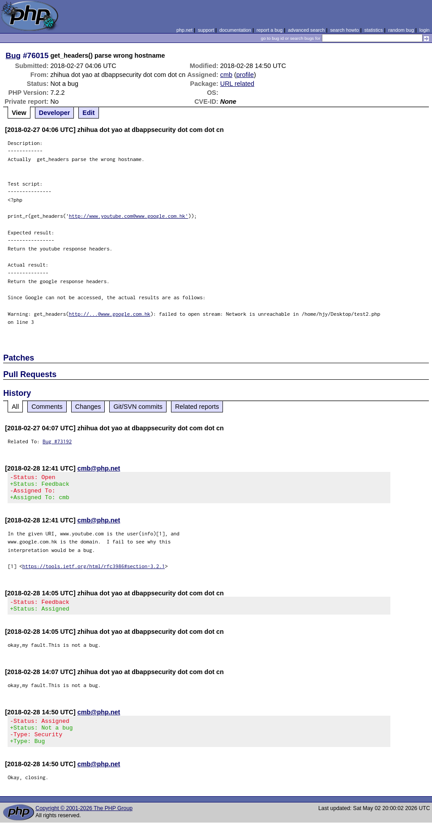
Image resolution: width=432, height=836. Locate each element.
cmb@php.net (98, 468)
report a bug (269, 30)
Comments (47, 406)
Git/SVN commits (138, 406)
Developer (54, 112)
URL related (237, 83)
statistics (373, 30)
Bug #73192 (57, 441)
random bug (401, 30)
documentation (235, 30)
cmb (226, 74)
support (206, 30)
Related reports (197, 406)
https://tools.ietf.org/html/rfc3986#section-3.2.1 (93, 571)
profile (245, 74)
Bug (13, 55)
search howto (344, 30)
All (15, 406)
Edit (88, 112)
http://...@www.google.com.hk (109, 314)
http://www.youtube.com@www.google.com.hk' (128, 216)
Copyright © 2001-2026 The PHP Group (84, 822)
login (424, 30)
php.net (184, 30)
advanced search (306, 30)
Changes (88, 406)
